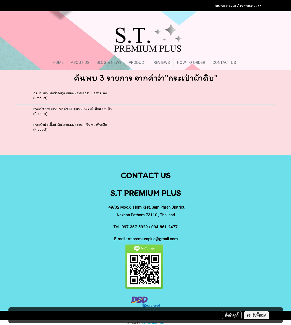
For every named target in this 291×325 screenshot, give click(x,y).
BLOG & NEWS (109, 62)
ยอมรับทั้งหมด (256, 315)
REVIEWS (162, 62)
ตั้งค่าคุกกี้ (231, 315)
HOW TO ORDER (191, 62)
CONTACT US (224, 62)
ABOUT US (80, 62)
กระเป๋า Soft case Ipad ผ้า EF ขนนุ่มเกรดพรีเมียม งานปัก (72, 109)
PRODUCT (137, 62)
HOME (58, 62)
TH (271, 5)
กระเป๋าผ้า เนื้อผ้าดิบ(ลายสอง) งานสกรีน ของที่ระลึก (70, 93)
